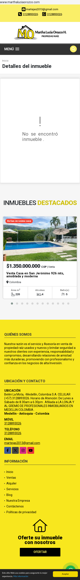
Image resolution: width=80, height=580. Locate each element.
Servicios (12, 489)
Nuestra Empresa (18, 500)
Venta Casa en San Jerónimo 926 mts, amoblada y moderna (35, 274)
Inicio (5, 60)
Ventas (11, 477)
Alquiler (11, 483)
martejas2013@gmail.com (22, 443)
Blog (9, 495)
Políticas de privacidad (21, 512)
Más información (20, 577)
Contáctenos (15, 506)
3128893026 (30, 14)
